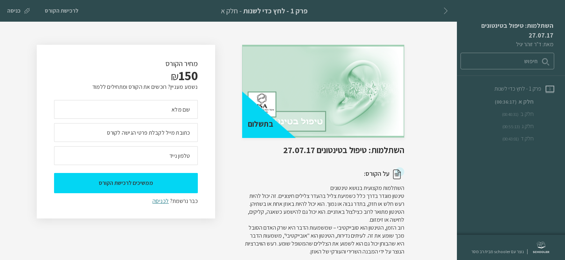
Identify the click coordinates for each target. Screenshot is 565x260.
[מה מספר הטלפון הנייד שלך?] (126, 155)
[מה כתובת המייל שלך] (126, 132)
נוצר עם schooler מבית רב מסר (497, 251)
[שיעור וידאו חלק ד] (528, 138)
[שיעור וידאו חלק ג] (528, 126)
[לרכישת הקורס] (61, 11)
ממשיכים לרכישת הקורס (126, 183)
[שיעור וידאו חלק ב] (528, 114)
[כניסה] (18, 11)
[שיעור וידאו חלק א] (524, 101)
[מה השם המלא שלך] (126, 109)
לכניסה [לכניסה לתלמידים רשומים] (160, 201)
